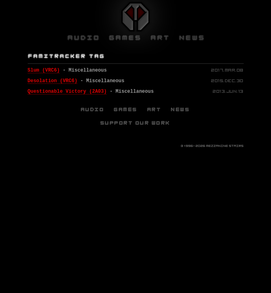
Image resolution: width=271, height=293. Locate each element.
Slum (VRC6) (44, 70)
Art (155, 109)
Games (126, 109)
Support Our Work (136, 123)
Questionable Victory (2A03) (67, 91)
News (180, 109)
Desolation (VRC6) (52, 81)
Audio (93, 109)
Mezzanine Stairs (225, 146)
